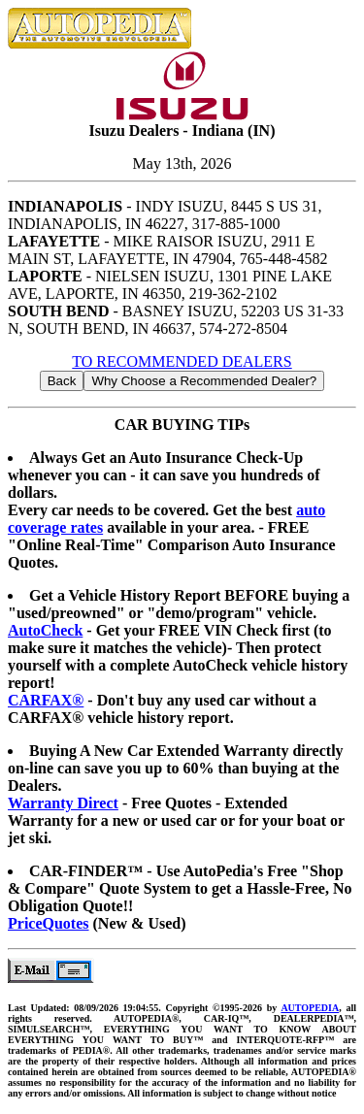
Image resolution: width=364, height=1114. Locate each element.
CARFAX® (45, 700)
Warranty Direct (63, 803)
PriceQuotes (48, 923)
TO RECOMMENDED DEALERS (181, 361)
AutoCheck (45, 630)
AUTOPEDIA (310, 1007)
